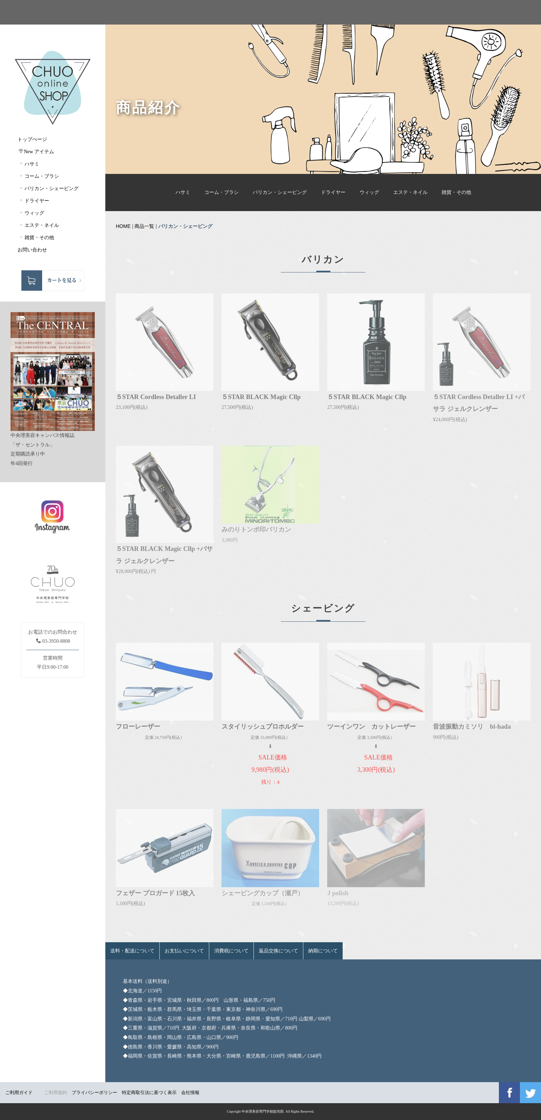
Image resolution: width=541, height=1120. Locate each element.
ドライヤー (333, 192)
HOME (123, 226)
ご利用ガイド (19, 1092)
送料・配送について (132, 950)
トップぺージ (32, 139)
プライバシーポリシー (94, 1092)
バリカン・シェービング (280, 192)
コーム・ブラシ (221, 192)
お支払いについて (184, 950)
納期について (323, 950)
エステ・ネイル (410, 192)
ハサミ (183, 192)
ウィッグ (369, 192)
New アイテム (36, 151)
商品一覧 (144, 226)
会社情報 (190, 1092)
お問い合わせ (32, 249)
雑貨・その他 (456, 192)
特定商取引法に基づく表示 (149, 1092)
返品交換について (278, 950)
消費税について (231, 950)
